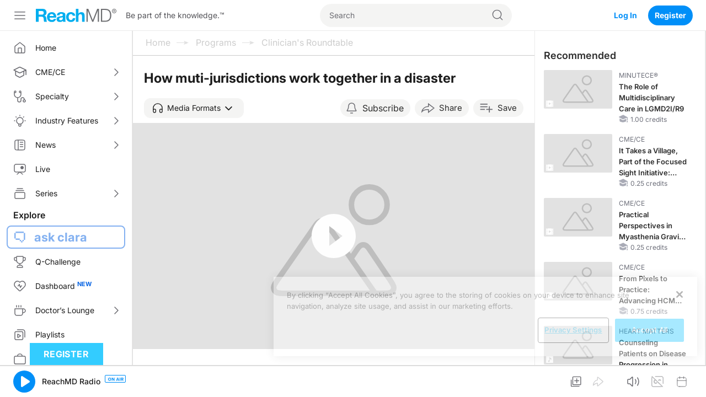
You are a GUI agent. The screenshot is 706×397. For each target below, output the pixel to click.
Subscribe (383, 108)
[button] (194, 108)
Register (670, 15)
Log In (625, 15)
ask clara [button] (60, 237)
